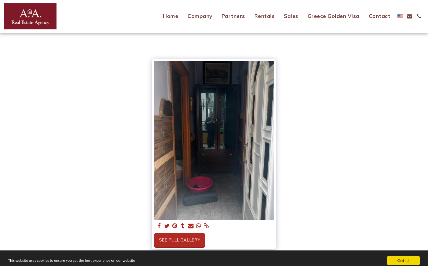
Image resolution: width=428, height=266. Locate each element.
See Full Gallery (179, 240)
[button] (409, 16)
